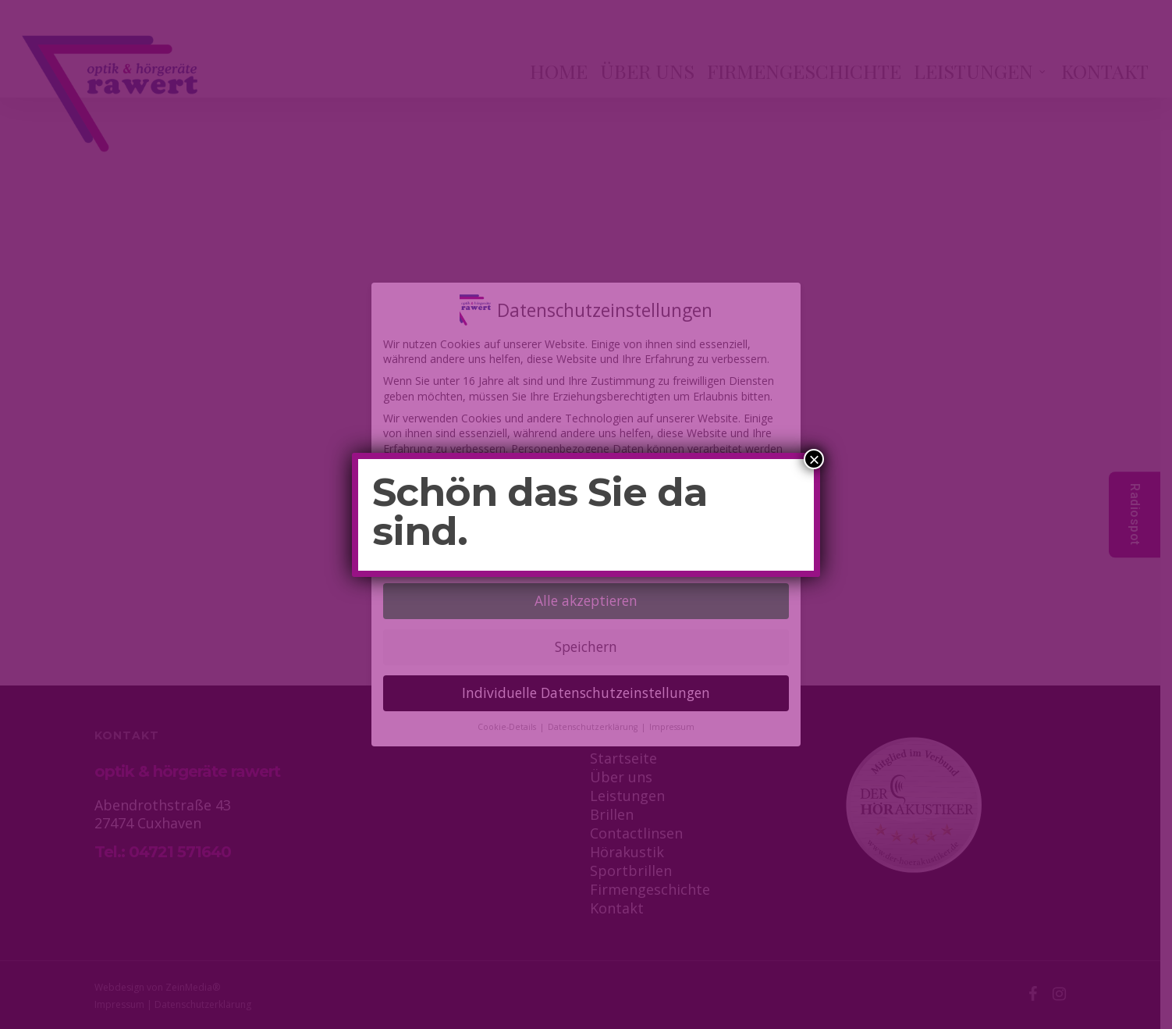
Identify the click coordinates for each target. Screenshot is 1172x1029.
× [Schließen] (813, 459)
